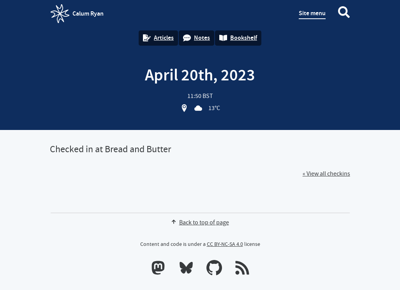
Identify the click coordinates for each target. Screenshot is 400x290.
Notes (196, 38)
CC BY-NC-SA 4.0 (225, 243)
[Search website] (344, 13)
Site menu (312, 13)
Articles (158, 38)
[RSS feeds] (242, 269)
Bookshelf (238, 38)
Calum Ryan (77, 13)
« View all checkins (326, 174)
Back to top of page (200, 222)
